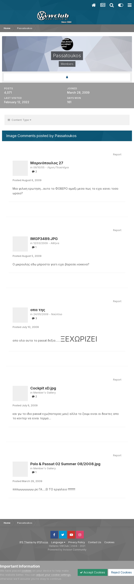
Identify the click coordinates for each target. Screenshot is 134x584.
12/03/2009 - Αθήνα (46, 243)
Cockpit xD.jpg (43, 388)
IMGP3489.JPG (44, 239)
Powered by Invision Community (67, 549)
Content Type (19, 119)
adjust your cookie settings (53, 574)
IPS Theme (26, 542)
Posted (27, 180)
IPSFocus (42, 542)
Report (117, 154)
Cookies (109, 542)
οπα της (37, 310)
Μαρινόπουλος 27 (46, 163)
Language (58, 542)
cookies (27, 570)
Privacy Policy (76, 542)
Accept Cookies (92, 572)
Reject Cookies (121, 572)
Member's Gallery (44, 392)
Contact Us (94, 542)
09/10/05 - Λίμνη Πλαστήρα (51, 167)
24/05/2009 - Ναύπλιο (47, 314)
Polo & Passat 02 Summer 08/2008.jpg (65, 464)
